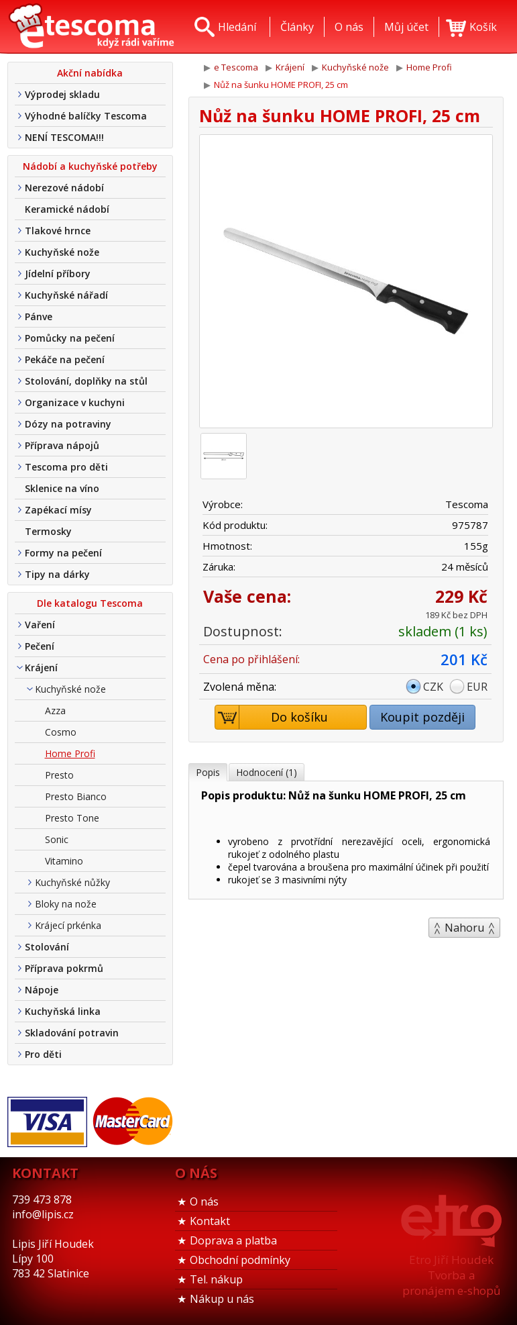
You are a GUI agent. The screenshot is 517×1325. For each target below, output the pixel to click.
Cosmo (60, 732)
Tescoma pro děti (66, 466)
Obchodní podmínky (240, 1260)
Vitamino (64, 860)
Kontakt (210, 1221)
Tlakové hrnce (58, 230)
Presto (59, 775)
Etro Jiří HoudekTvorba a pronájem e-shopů (451, 1275)
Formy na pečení (63, 552)
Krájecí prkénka (68, 925)
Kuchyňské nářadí (66, 295)
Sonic (56, 839)
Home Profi (70, 753)
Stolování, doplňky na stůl (86, 381)
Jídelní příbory (58, 273)
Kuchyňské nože (62, 252)
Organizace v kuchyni (75, 402)
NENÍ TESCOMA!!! (64, 137)
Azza (55, 710)
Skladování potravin (72, 1032)
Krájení (41, 667)
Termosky (48, 531)
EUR (477, 686)
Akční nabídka (90, 72)
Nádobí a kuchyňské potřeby (90, 166)
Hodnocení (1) (266, 772)
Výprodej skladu (62, 94)
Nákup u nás (222, 1298)
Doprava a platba (233, 1240)
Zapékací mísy (58, 509)
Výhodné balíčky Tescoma (86, 115)
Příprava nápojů (62, 445)
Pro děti (43, 1054)
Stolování (47, 946)
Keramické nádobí (67, 209)
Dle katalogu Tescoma (90, 603)
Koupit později (422, 717)
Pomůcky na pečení (70, 338)
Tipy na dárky (57, 574)
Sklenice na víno (62, 488)
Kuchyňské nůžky (72, 882)
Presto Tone (72, 818)
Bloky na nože (66, 903)
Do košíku (271, 717)
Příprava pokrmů (64, 968)
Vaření (40, 624)
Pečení (39, 646)
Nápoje (41, 989)
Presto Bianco (76, 796)
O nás (204, 1201)
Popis (208, 772)
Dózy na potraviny (68, 424)
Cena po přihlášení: (251, 659)
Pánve (38, 316)
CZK (433, 686)
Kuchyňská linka (63, 1011)
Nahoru (464, 927)
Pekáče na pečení (65, 359)
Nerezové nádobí (64, 187)
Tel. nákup (216, 1279)
